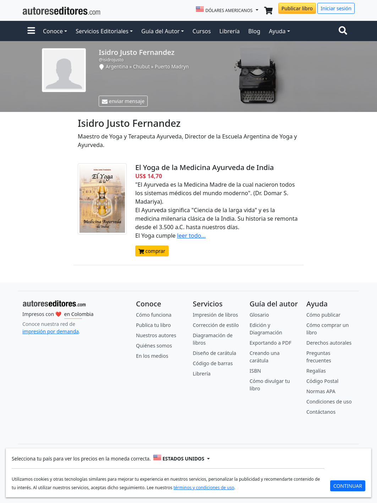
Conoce (53, 31)
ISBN (255, 370)
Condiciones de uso (329, 401)
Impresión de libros (215, 314)
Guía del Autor (160, 31)
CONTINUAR (347, 485)
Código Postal (322, 381)
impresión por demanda (50, 331)
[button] (31, 31)
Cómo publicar (323, 314)
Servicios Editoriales (102, 31)
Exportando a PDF (270, 342)
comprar (151, 251)
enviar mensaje (123, 101)
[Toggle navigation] (344, 31)
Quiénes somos (154, 345)
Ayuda (277, 31)
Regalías (316, 370)
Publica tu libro (153, 325)
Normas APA (320, 391)
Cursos (201, 31)
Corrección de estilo (216, 325)
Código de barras (213, 363)
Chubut (141, 66)
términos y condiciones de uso (204, 488)
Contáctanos (320, 411)
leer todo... (191, 235)
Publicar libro (297, 8)
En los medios (152, 355)
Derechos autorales (328, 342)
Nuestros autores (156, 335)
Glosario (259, 314)
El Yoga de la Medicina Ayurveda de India (204, 167)
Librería (229, 31)
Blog (254, 31)
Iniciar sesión (336, 8)
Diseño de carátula (214, 353)
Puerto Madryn (172, 66)
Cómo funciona (153, 314)
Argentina (117, 66)
